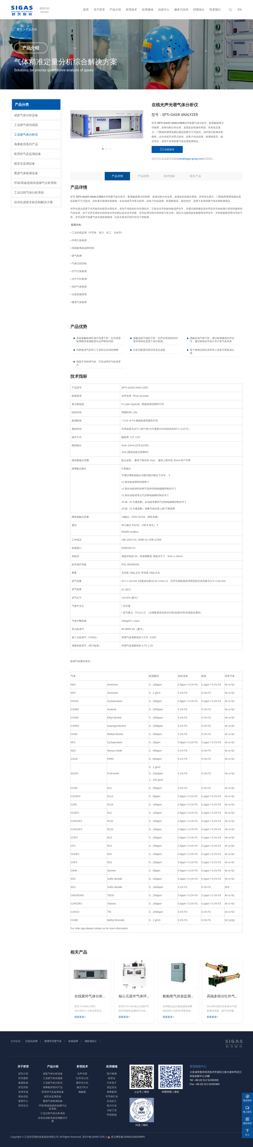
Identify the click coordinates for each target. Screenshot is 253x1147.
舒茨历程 (23, 1087)
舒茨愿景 (23, 1078)
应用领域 (147, 9)
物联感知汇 (91, 1041)
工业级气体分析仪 (26, 134)
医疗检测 (112, 1073)
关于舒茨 (99, 9)
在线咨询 (167, 149)
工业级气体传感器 (26, 125)
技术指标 (169, 176)
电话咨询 (247, 1098)
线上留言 (247, 1109)
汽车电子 (112, 1082)
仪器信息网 (31, 1041)
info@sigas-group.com (191, 158)
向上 (247, 1132)
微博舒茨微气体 (52, 1041)
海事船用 (112, 1091)
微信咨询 (247, 1121)
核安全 (111, 1078)
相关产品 (195, 176)
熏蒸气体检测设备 (26, 173)
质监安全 (112, 1087)
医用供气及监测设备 (27, 154)
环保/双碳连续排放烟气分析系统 (35, 183)
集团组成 (23, 1082)
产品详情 (117, 176)
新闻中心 (23, 1101)
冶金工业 (112, 1110)
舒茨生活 (23, 1105)
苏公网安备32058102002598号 (127, 1136)
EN (240, 9)
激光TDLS (82, 1087)
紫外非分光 (82, 1082)
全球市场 (23, 1091)
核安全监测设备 (24, 163)
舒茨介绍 (23, 1073)
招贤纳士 (199, 9)
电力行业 (112, 1105)
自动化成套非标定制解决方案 (33, 202)
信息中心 (163, 9)
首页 (86, 9)
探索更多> (80, 1016)
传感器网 (73, 1041)
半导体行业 (112, 1096)
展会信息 (23, 1096)
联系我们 (215, 9)
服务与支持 (181, 9)
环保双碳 (112, 1114)
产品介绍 (115, 9)
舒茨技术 (131, 9)
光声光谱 (82, 1073)
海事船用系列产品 (26, 144)
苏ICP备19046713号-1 (94, 1136)
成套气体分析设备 (26, 115)
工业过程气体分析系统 (29, 192)
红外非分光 (82, 1078)
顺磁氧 (82, 1091)
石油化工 (112, 1101)
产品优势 (143, 176)
